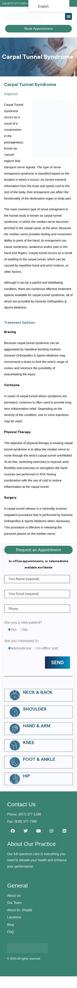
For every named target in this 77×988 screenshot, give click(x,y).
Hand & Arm (37, 726)
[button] (68, 16)
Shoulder (35, 709)
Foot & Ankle (39, 759)
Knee (28, 742)
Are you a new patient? (23, 622)
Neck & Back (38, 692)
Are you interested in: (21, 641)
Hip (26, 776)
